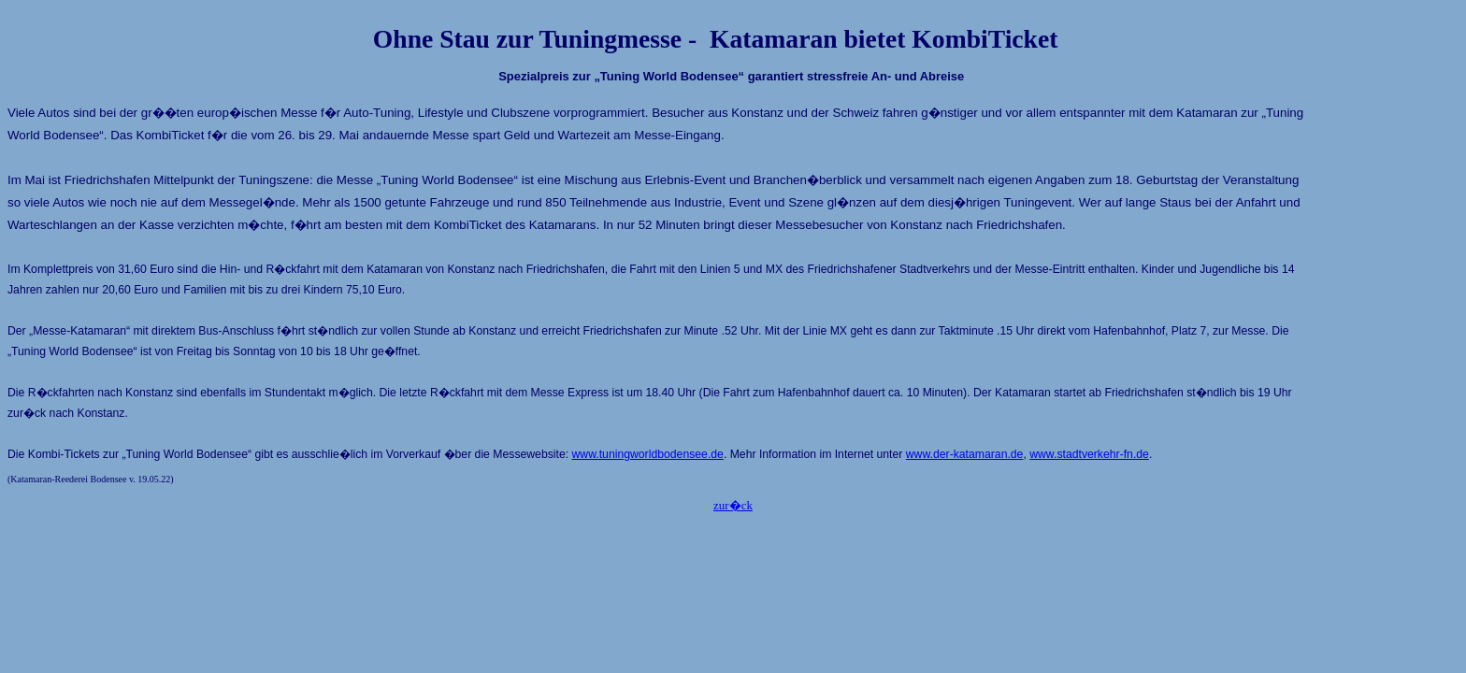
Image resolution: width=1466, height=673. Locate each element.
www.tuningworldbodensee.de (648, 454)
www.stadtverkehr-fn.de (1089, 454)
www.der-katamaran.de (965, 454)
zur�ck (733, 505)
